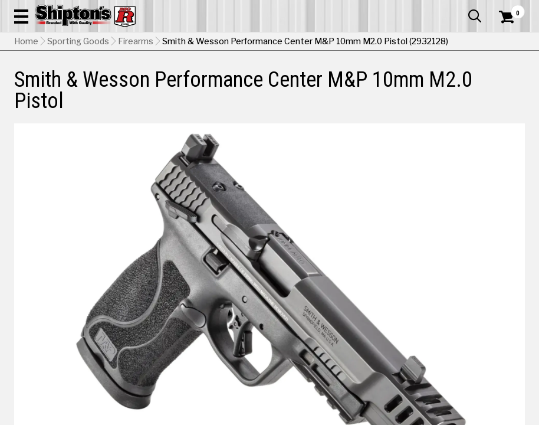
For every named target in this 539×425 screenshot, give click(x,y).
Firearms (135, 115)
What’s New (459, 9)
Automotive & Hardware (123, 87)
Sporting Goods (467, 87)
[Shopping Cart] (505, 32)
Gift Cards (407, 9)
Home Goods (240, 87)
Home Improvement (301, 87)
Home (26, 115)
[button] (333, 42)
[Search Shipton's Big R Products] (295, 42)
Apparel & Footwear (46, 87)
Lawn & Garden (363, 87)
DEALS (512, 87)
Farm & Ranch (191, 87)
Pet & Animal (415, 87)
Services (508, 9)
